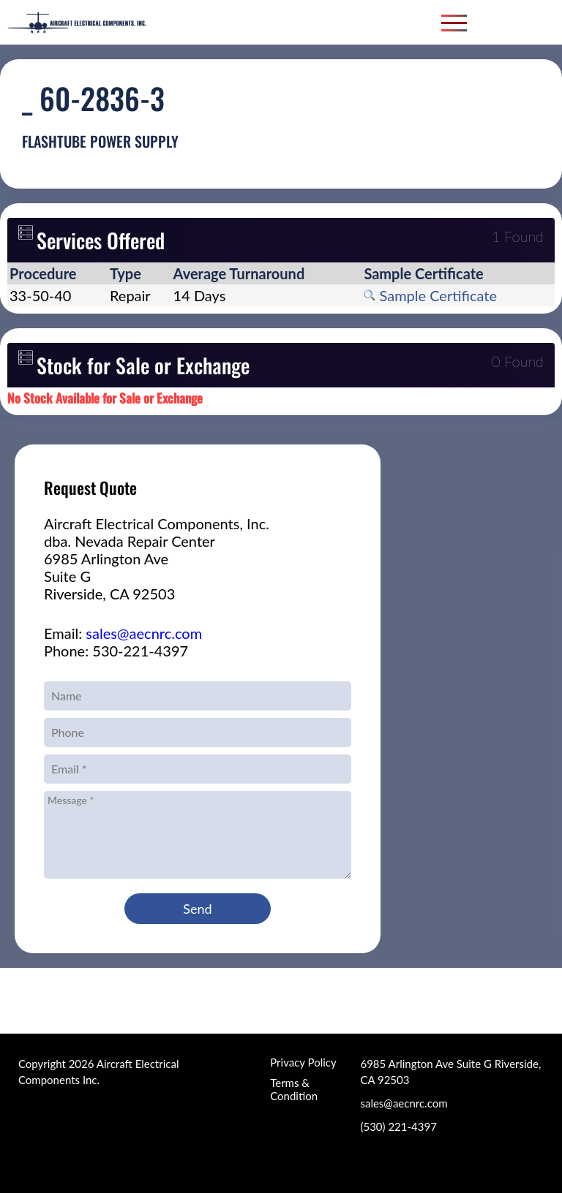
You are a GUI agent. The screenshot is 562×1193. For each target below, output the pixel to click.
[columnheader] (57, 273)
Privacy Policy (303, 1062)
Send (197, 909)
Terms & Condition (294, 1089)
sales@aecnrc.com (144, 633)
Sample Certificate (430, 295)
